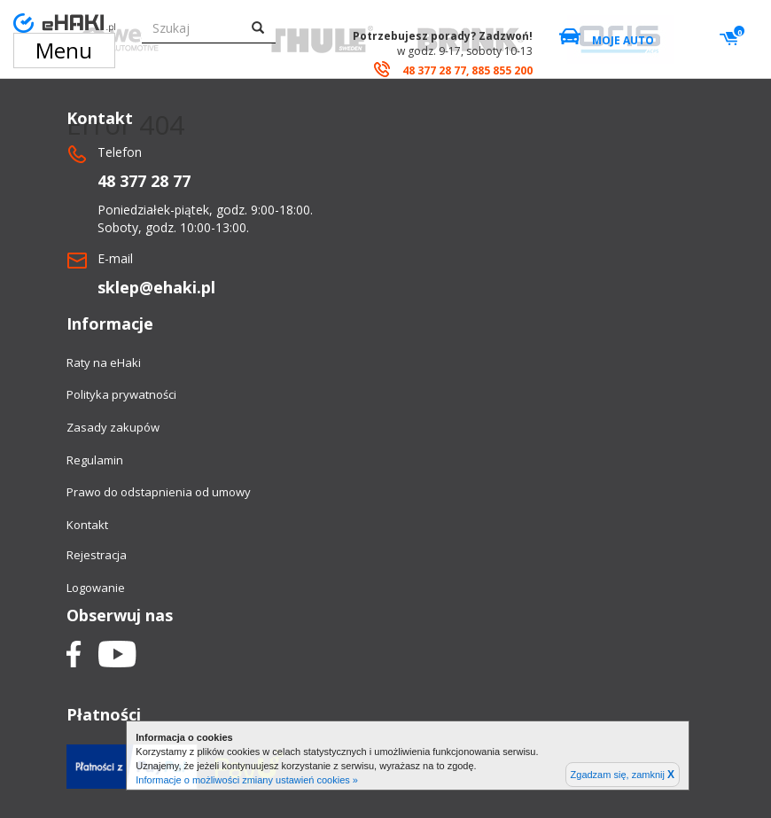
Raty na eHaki (103, 362)
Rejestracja (96, 555)
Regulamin (94, 460)
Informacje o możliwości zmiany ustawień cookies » (247, 780)
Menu (63, 50)
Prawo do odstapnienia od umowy (158, 492)
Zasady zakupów (113, 427)
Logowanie (95, 588)
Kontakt (87, 525)
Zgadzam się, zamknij (622, 774)
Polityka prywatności (121, 394)
